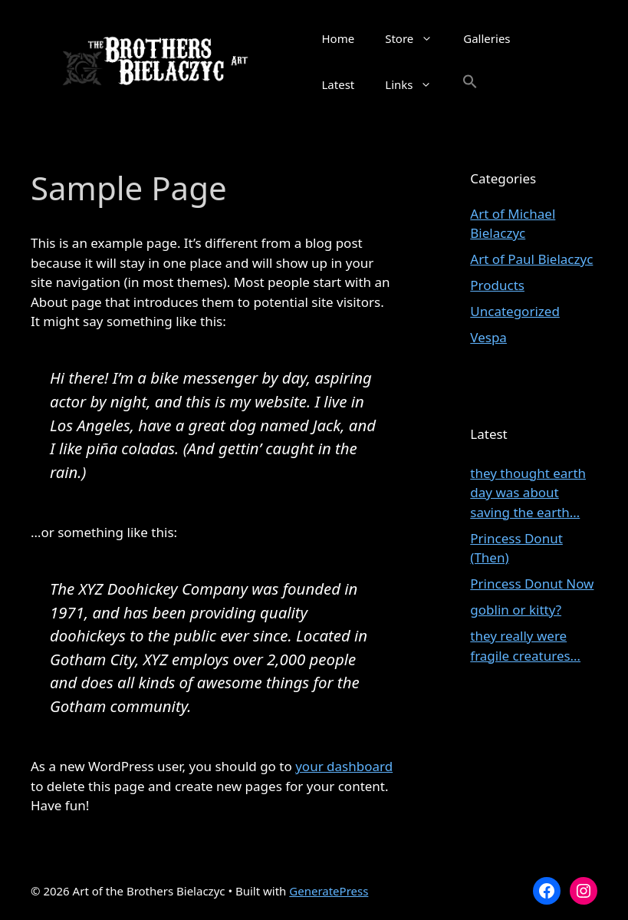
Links (416, 84)
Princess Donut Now (531, 583)
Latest (338, 84)
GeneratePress (328, 891)
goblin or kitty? (515, 609)
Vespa (488, 337)
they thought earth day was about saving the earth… (528, 492)
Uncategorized (515, 311)
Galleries (486, 38)
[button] (470, 84)
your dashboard (344, 766)
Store (416, 38)
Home (338, 38)
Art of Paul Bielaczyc (531, 259)
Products (497, 285)
